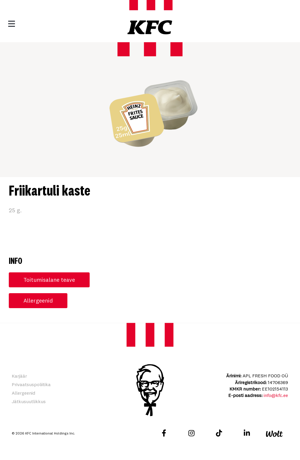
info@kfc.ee (276, 396)
